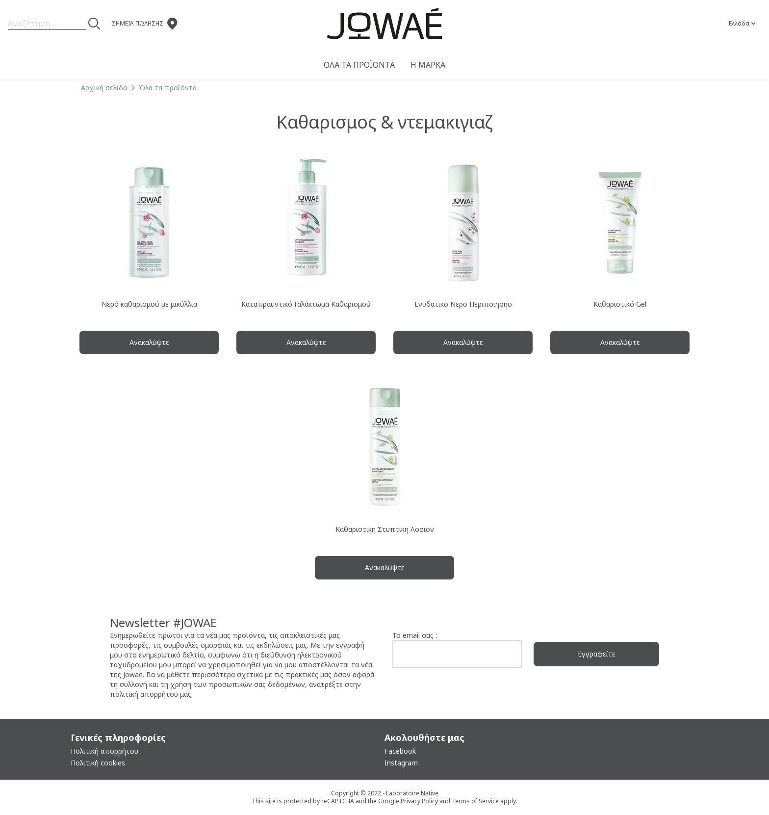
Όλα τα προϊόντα (359, 64)
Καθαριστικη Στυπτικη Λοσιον (384, 529)
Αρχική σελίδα (104, 87)
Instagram (401, 762)
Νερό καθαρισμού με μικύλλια (149, 304)
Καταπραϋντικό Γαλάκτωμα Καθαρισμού (306, 304)
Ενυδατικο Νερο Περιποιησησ (463, 304)
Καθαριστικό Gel (619, 304)
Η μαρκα (427, 64)
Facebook (400, 751)
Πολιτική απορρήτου (104, 751)
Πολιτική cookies (98, 762)
